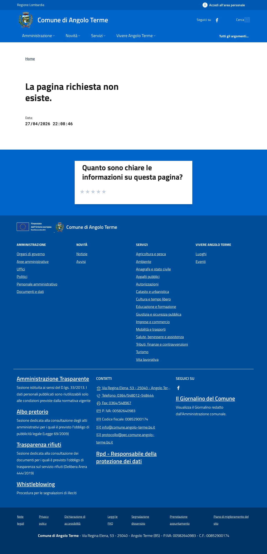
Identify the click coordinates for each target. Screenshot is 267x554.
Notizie (81, 254)
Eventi (201, 261)
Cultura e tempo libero (153, 299)
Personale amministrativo (37, 284)
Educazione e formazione (156, 306)
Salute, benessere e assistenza (160, 337)
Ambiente (143, 261)
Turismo (142, 352)
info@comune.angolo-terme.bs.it (125, 427)
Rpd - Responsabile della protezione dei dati (126, 457)
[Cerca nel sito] (245, 20)
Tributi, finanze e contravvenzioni (162, 344)
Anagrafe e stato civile (153, 269)
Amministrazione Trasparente (53, 378)
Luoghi (201, 254)
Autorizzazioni (147, 284)
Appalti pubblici (148, 276)
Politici (22, 276)
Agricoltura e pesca (151, 254)
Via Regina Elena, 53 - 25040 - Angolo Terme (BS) (133, 387)
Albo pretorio (32, 411)
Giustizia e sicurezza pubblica (158, 314)
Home (30, 58)
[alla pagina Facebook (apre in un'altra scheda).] (208, 19)
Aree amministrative (33, 261)
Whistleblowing (36, 484)
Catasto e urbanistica (152, 291)
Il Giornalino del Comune (205, 398)
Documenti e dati (30, 291)
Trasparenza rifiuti (39, 444)
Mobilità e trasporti (151, 329)
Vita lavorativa (147, 359)
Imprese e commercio (153, 322)
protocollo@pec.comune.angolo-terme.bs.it (125, 438)
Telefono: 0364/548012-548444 (125, 395)
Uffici (21, 269)
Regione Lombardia (30, 4)
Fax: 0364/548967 (113, 403)
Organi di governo (31, 254)
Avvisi (81, 261)
